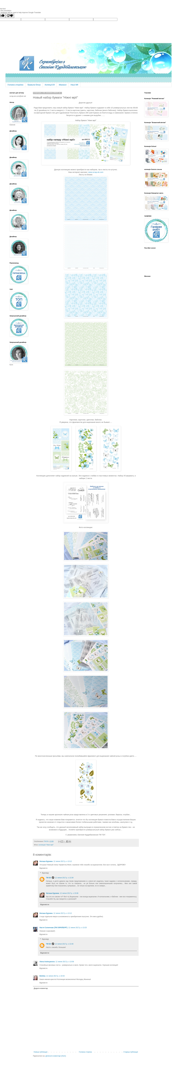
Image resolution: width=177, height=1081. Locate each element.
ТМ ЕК (48, 878)
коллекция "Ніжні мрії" (46, 845)
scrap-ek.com (98, 172)
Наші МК (74, 85)
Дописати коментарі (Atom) (55, 1056)
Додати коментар (41, 988)
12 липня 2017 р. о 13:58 (65, 962)
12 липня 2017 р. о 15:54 (55, 976)
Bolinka (42, 976)
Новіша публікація (40, 1052)
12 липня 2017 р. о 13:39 (64, 878)
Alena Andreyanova (47, 962)
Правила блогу (34, 85)
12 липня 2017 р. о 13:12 (62, 861)
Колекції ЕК (50, 85)
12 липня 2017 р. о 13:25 (77, 928)
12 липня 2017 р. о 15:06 (69, 893)
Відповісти (43, 868)
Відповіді (45, 873)
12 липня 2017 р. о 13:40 (64, 944)
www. (90, 172)
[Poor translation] (10, 15)
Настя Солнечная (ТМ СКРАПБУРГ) (53, 928)
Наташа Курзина (46, 861)
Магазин (62, 85)
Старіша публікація (130, 1052)
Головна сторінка (15, 85)
